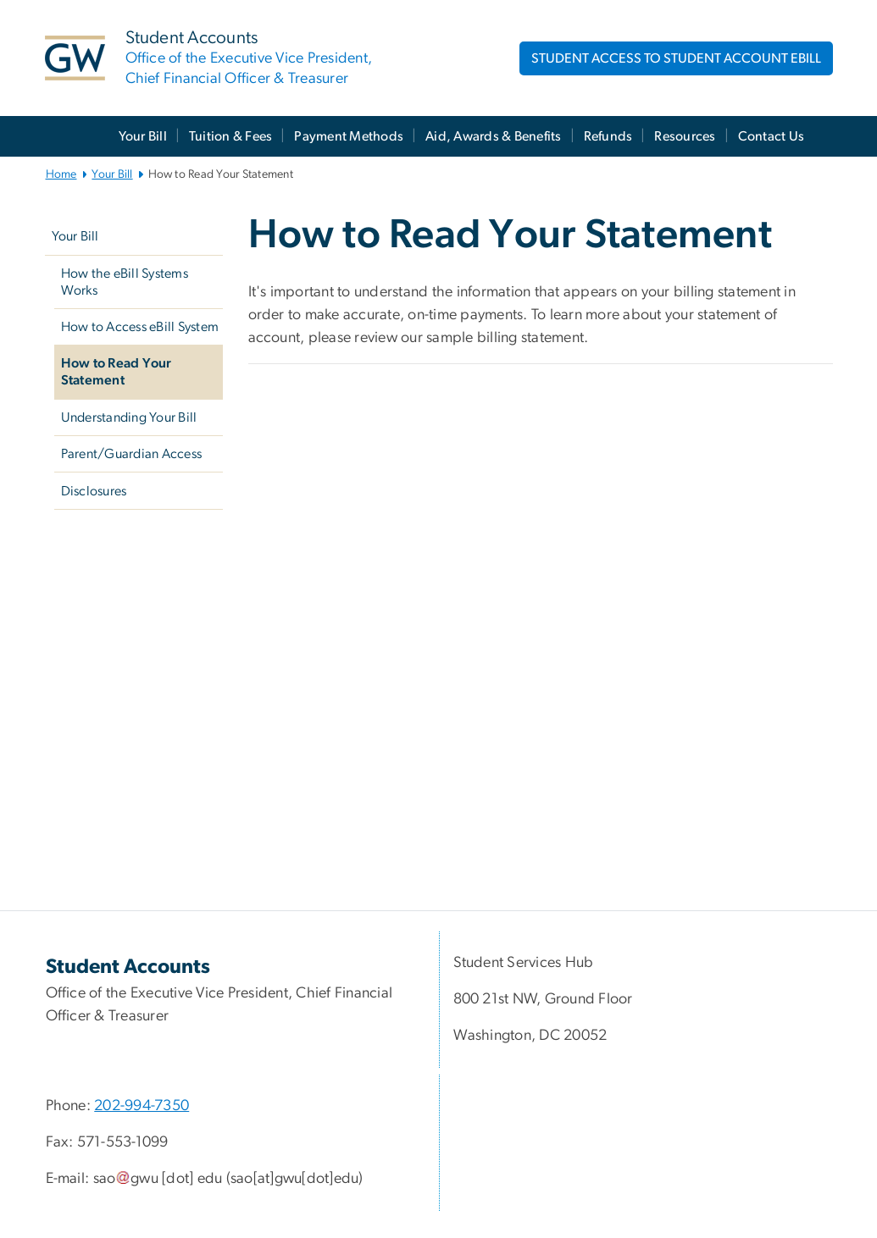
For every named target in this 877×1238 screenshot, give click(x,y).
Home (61, 174)
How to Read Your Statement (116, 371)
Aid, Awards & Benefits (493, 136)
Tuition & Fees (231, 136)
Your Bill (143, 136)
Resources (684, 136)
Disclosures (94, 491)
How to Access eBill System (140, 327)
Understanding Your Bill (129, 417)
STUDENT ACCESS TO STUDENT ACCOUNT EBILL (676, 58)
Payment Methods (348, 136)
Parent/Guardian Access (132, 454)
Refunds (608, 136)
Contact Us (771, 136)
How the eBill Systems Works (124, 282)
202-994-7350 (141, 1106)
